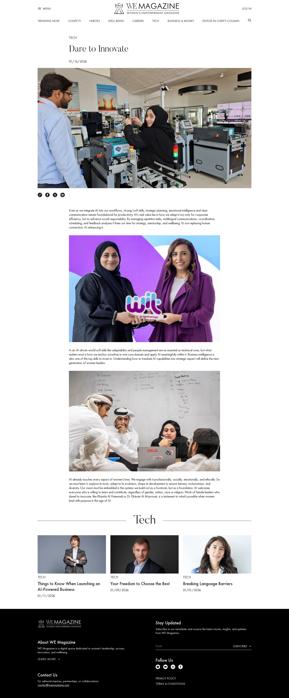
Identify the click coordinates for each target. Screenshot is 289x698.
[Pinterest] (62, 195)
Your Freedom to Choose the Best (140, 583)
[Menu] (44, 8)
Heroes (94, 21)
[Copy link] (40, 195)
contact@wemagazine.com (53, 685)
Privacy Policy (166, 678)
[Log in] (246, 8)
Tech (155, 21)
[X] (55, 195)
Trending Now (49, 21)
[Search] (249, 20)
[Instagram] (158, 666)
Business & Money (181, 21)
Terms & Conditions (170, 684)
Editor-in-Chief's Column (220, 21)
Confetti (74, 21)
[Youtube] (165, 666)
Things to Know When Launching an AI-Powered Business (69, 586)
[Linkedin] (173, 666)
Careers (138, 21)
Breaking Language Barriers (207, 583)
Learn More (49, 659)
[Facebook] (47, 195)
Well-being (116, 21)
